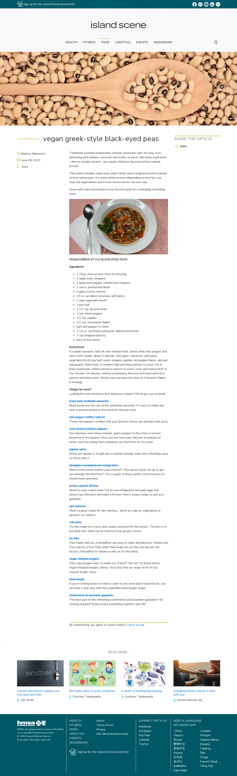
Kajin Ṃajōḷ (180, 770)
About (100, 721)
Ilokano (178, 753)
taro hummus (77, 506)
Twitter (144, 744)
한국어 (177, 762)
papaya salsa (77, 449)
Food (73, 729)
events (142, 42)
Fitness (75, 725)
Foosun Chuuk (209, 762)
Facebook (145, 727)
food (105, 42)
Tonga (204, 757)
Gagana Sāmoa (209, 740)
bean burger (76, 579)
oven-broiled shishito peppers (88, 429)
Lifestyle (76, 734)
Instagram (145, 731)
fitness (89, 42)
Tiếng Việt (207, 766)
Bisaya (177, 740)
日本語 (177, 757)
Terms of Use (135, 625)
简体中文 (179, 748)
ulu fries (74, 538)
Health (75, 721)
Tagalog (205, 748)
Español (205, 744)
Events (75, 738)
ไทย (202, 753)
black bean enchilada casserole (89, 401)
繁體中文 (179, 744)
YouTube (144, 735)
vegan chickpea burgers (84, 559)
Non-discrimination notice (112, 734)
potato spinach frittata (83, 486)
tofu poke (75, 522)
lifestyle (122, 42)
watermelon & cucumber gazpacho (91, 595)
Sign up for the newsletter (103, 752)
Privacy (100, 729)
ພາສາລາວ (179, 766)
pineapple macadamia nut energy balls (93, 465)
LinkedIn (144, 740)
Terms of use (104, 725)
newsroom (163, 42)
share (181, 146)
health (71, 42)
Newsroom (78, 743)
